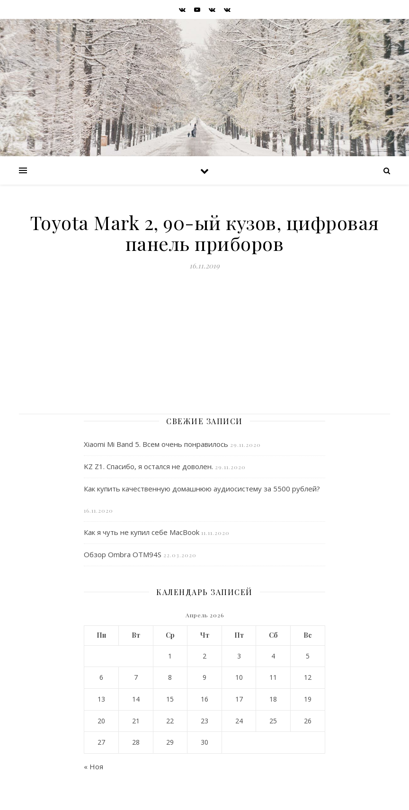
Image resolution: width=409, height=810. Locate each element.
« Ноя (93, 766)
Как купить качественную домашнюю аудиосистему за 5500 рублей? (202, 488)
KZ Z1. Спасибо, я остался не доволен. (148, 466)
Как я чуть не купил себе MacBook (141, 532)
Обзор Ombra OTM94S (122, 554)
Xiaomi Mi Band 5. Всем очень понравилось (156, 444)
